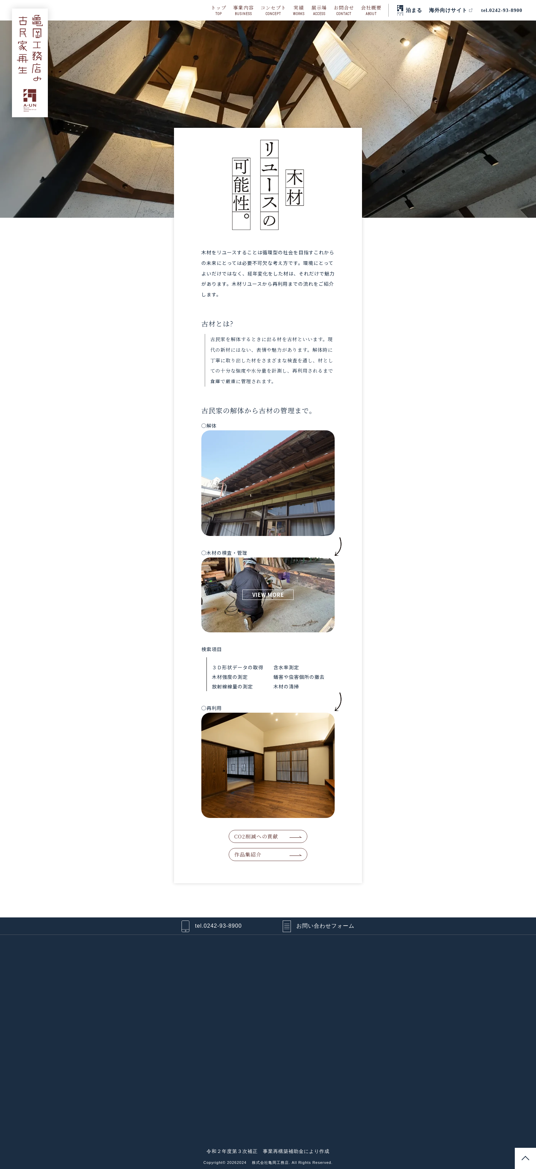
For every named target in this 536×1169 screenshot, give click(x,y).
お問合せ (344, 10)
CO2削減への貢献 (256, 836)
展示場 (319, 10)
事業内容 (243, 10)
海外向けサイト (448, 10)
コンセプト (273, 10)
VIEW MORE (268, 594)
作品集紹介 (248, 854)
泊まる (414, 10)
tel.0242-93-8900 (501, 10)
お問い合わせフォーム (325, 926)
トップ (218, 10)
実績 (299, 10)
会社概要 (371, 10)
